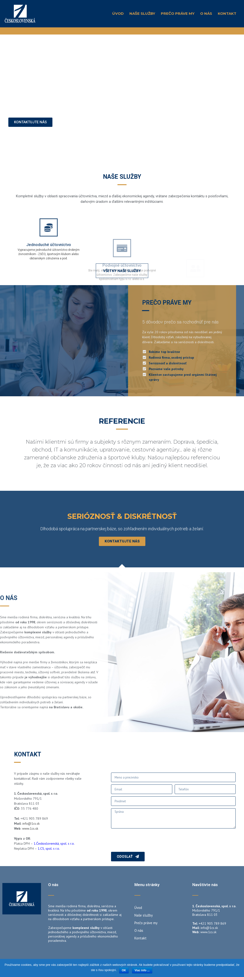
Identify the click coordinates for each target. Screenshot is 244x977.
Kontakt (227, 13)
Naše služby (142, 13)
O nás (206, 13)
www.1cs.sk (30, 828)
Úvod (118, 13)
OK (124, 970)
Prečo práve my (177, 13)
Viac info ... (142, 970)
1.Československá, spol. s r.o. (54, 843)
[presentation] (147, 840)
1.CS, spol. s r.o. (49, 848)
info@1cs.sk (31, 823)
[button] (30, 126)
